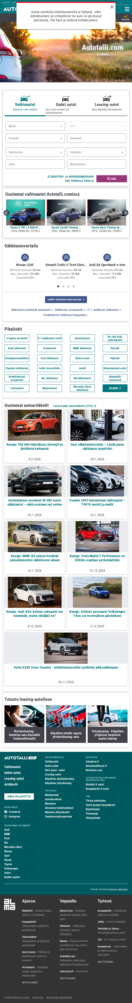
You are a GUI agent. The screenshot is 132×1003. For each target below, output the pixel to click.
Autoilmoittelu (53, 799)
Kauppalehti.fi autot (97, 788)
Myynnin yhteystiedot (57, 812)
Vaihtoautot (12, 767)
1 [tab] (58, 286)
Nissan (8, 851)
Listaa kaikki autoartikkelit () (74, 406)
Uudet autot (12, 773)
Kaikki (115, 388)
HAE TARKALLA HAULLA (79, 180)
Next (125, 213)
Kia (6, 842)
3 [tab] (68, 286)
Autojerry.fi (92, 761)
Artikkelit (11, 784)
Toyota (8, 864)
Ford (6, 838)
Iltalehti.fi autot (95, 784)
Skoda (8, 860)
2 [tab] (63, 286)
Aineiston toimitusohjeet (59, 808)
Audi (7, 829)
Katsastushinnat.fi (96, 765)
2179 (89, 406)
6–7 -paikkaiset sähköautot (104, 309)
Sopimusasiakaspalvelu (58, 816)
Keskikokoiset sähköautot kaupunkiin (66, 315)
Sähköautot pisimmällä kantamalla (32, 309)
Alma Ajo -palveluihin (118, 889)
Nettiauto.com (94, 770)
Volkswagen (11, 868)
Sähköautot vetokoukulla (70, 309)
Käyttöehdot (93, 809)
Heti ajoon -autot (55, 770)
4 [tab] (73, 286)
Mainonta (50, 803)
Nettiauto (6, 2)
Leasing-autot (14, 778)
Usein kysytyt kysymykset (100, 805)
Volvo (7, 872)
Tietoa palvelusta (96, 800)
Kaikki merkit (12, 877)
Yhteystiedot (93, 818)
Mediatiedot (52, 795)
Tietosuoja (92, 813)
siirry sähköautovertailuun (66, 299)
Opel (7, 855)
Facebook (14, 811)
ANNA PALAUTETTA (19, 796)
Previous (6, 213)
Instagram (14, 816)
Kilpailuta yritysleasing (58, 783)
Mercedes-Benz (13, 847)
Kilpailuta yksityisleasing (59, 778)
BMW (7, 834)
